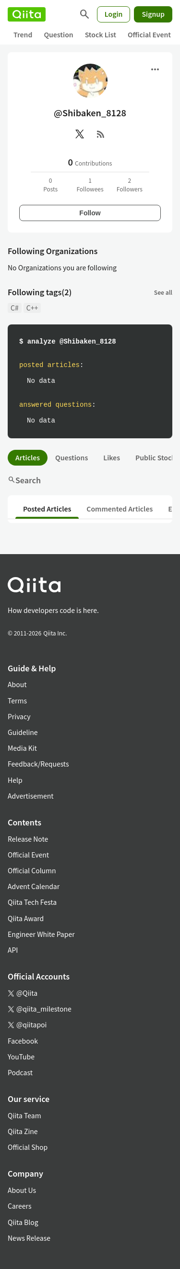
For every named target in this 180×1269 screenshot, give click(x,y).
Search (24, 480)
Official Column (32, 870)
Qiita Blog (23, 1222)
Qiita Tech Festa (32, 902)
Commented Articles (119, 508)
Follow (89, 213)
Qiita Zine (23, 1131)
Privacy (19, 716)
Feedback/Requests (38, 763)
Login (114, 14)
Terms (17, 700)
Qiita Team (24, 1115)
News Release (29, 1238)
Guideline (23, 732)
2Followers (130, 184)
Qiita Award (26, 918)
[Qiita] (27, 14)
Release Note (28, 839)
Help (15, 780)
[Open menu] (155, 69)
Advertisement (31, 796)
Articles (27, 457)
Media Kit (22, 748)
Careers (19, 1206)
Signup (153, 14)
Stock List (100, 34)
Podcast (20, 1072)
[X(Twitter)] (79, 134)
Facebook (23, 1041)
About (17, 684)
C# (15, 307)
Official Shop (28, 1147)
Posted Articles (47, 508)
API (13, 950)
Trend (22, 34)
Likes (111, 457)
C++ (32, 307)
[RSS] (100, 134)
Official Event (149, 34)
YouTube (21, 1056)
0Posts (50, 184)
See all (163, 292)
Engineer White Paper (41, 934)
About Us (22, 1190)
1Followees (89, 184)
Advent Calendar (34, 886)
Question (58, 34)
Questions (71, 457)
